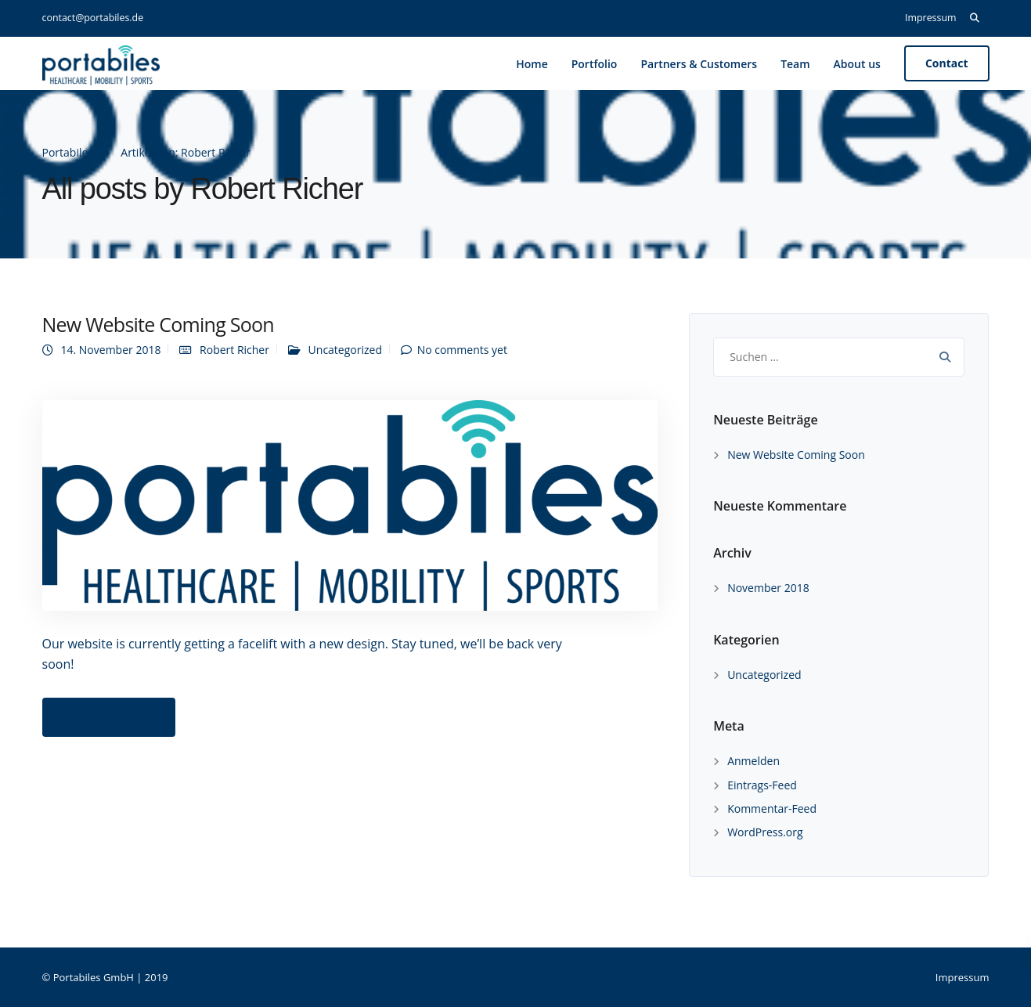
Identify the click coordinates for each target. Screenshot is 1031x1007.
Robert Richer (234, 349)
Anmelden (753, 760)
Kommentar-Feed (772, 808)
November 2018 (768, 587)
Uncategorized (345, 349)
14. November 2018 (111, 349)
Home (532, 63)
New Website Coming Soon (158, 324)
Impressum (930, 17)
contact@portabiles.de (93, 17)
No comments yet (462, 349)
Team (794, 63)
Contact (946, 63)
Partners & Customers (698, 63)
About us (857, 63)
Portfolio (594, 63)
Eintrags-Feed (762, 785)
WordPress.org (764, 832)
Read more (109, 716)
